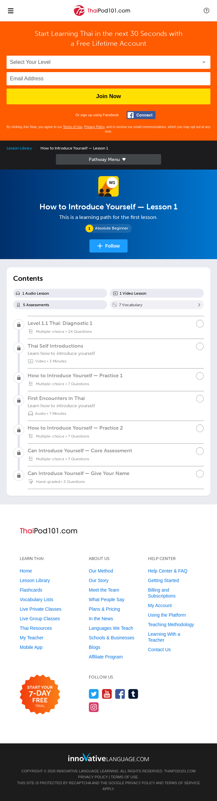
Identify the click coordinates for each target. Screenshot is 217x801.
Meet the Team (104, 590)
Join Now (108, 96)
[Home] (103, 15)
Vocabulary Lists (36, 599)
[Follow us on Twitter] (94, 694)
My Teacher (31, 637)
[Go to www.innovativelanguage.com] (108, 757)
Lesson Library (19, 148)
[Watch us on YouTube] (107, 694)
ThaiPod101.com (180, 771)
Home (26, 571)
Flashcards (31, 590)
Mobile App (31, 647)
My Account (160, 605)
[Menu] (10, 10)
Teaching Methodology (171, 624)
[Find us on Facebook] (120, 694)
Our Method (101, 571)
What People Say (106, 599)
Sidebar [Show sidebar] (108, 159)
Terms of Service (182, 783)
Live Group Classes (40, 618)
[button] (206, 10)
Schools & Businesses (111, 637)
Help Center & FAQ (167, 571)
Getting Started (163, 580)
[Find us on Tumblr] (133, 694)
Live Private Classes (40, 609)
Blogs (94, 647)
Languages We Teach (111, 628)
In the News (101, 618)
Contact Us (159, 649)
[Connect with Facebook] (141, 115)
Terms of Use (73, 127)
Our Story (98, 580)
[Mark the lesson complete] (200, 346)
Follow (112, 246)
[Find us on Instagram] (94, 707)
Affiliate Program (106, 656)
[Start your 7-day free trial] (40, 695)
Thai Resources (36, 628)
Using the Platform (167, 615)
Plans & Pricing (104, 609)
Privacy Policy (94, 127)
